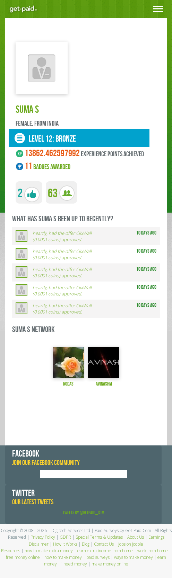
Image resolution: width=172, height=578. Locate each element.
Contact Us (104, 544)
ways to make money (133, 557)
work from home (152, 551)
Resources (10, 551)
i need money (74, 564)
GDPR (65, 537)
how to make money (63, 557)
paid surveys (98, 557)
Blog (85, 544)
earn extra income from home (105, 551)
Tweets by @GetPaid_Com (83, 513)
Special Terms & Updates (99, 537)
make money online (110, 564)
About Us (135, 537)
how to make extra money (49, 551)
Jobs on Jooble (130, 544)
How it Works (65, 544)
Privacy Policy (43, 537)
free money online (23, 557)
